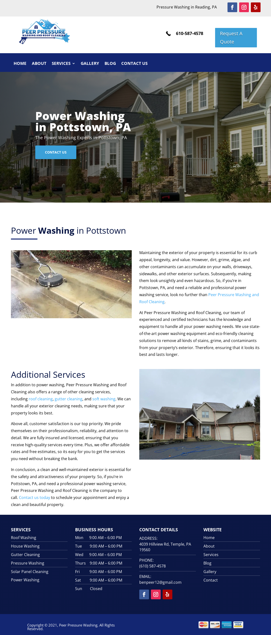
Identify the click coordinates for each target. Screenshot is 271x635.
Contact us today (34, 497)
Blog (110, 64)
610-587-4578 (189, 33)
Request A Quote (231, 37)
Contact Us (134, 64)
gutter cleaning (68, 399)
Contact (210, 580)
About (39, 64)
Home (20, 64)
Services (61, 64)
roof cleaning (41, 399)
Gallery (90, 64)
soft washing (103, 399)
